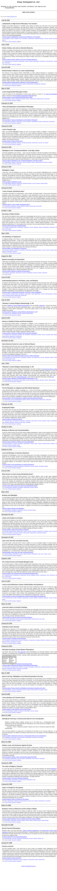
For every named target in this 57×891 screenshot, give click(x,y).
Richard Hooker (42, 62)
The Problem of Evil (19, 337)
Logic (43, 143)
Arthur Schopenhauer (8, 839)
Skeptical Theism (12, 337)
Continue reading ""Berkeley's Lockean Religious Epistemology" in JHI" (20, 379)
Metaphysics (23, 99)
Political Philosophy (36, 62)
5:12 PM (9, 124)
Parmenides (35, 839)
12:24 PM (9, 512)
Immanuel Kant (26, 228)
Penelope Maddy (9, 669)
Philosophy (4, 41)
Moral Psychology (9, 533)
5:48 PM (9, 535)
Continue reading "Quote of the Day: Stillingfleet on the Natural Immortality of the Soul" (23, 689)
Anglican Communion (8, 444)
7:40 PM (9, 316)
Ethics (20, 39)
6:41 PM (9, 468)
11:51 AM (9, 254)
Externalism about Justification (26, 143)
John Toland (37, 381)
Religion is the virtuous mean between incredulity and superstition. (23, 7)
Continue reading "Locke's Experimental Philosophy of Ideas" (17, 98)
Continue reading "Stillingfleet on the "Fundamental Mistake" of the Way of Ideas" (22, 161)
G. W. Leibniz (15, 444)
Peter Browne (35, 273)
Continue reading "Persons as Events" (11, 859)
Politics (3, 423)
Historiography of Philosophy (39, 39)
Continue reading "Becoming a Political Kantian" (14, 226)
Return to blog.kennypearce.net (28, 867)
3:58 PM (9, 692)
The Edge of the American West (24, 665)
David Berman (15, 488)
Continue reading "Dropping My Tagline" (12, 420)
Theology (24, 423)
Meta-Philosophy (18, 99)
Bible (11, 358)
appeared (41, 306)
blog (19, 653)
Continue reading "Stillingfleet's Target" (12, 183)
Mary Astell (50, 39)
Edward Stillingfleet (14, 143)
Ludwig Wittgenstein (29, 273)
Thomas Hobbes (7, 63)
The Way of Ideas (47, 99)
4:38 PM (9, 275)
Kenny (6, 42)
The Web (20, 423)
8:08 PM (9, 101)
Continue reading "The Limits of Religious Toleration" (15, 779)
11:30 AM (9, 644)
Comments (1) (14, 382)
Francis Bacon (16, 251)
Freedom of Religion (8, 780)
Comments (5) (14, 447)
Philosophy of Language (10, 296)
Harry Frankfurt (34, 532)
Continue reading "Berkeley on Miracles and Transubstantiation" (18, 443)
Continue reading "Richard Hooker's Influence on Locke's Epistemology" (20, 83)
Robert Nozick (12, 423)
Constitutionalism (7, 738)
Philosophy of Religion (44, 184)
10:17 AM (9, 382)
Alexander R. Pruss (8, 335)
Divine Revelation (14, 335)
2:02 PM (9, 621)
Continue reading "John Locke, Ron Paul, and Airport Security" (17, 553)
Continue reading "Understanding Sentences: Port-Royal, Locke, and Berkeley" (22, 293)
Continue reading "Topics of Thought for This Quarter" (15, 800)
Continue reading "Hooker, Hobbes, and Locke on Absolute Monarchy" (19, 60)
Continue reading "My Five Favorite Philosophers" (14, 838)
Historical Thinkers (31, 39)
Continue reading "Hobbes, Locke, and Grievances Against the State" (19, 758)
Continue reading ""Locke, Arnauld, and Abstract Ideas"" (16, 205)
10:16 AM (9, 402)
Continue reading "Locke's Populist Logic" (12, 142)
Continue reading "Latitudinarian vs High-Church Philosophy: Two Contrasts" (21, 38)
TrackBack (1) (19, 254)
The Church (16, 423)
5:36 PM (9, 145)
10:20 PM (9, 556)
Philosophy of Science (39, 99)
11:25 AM (9, 231)
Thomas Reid (50, 163)
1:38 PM (9, 42)
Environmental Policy (16, 421)
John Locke (46, 39)
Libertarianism (36, 228)
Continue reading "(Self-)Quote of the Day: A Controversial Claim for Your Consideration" (24, 737)
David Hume (7, 251)
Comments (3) (14, 671)
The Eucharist (14, 446)
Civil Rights (7, 228)
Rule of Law (37, 759)
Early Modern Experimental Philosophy (24, 96)
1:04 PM (9, 65)
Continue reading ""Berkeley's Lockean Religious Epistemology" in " (20, 313)
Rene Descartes (44, 273)
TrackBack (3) (19, 862)
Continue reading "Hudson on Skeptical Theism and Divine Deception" (19, 334)
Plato (43, 839)
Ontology (27, 821)
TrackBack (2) (19, 579)
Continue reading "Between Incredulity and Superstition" (16, 272)
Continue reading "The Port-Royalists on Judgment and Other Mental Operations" (22, 399)
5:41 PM (9, 803)
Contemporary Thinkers (8, 62)
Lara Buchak (48, 335)
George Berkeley (24, 39)
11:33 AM (9, 579)
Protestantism (7, 423)
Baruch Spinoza (7, 358)
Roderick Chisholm (33, 533)
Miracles (52, 335)
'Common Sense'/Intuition (9, 467)
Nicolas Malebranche (34, 122)
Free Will (25, 532)
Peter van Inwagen (16, 533)
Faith (10, 314)
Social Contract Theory (49, 62)
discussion (23, 653)
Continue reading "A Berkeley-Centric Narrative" (14, 639)
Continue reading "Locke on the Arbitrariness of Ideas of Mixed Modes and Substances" (24, 597)
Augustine (6, 532)
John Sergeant (32, 381)
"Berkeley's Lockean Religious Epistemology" (18, 306)
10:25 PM (9, 338)
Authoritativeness (7, 39)
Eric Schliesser (15, 62)
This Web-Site (28, 423)
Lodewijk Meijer (47, 358)
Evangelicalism (22, 421)
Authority (12, 39)
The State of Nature (8, 577)
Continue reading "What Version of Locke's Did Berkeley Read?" (20, 486)
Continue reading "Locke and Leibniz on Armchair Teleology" (17, 618)
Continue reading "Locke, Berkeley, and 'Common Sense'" (16, 710)
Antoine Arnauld (7, 122)
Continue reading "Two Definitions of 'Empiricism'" (14, 249)
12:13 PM (9, 782)
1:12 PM (9, 671)
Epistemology (17, 39)
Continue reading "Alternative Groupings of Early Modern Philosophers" (20, 666)
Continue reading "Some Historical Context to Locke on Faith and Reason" (20, 356)
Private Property (52, 228)
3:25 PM (9, 208)
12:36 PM (9, 447)
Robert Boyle (4, 252)
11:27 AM (9, 862)
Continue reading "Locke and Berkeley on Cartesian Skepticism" (18, 465)
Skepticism (46, 467)
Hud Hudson (39, 335)
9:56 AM (9, 361)
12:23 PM (9, 761)
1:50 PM (9, 86)
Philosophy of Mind (33, 99)
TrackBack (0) (19, 42)
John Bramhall (46, 532)
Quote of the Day (41, 690)
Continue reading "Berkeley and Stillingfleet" (13, 509)
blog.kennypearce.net (28, 2)
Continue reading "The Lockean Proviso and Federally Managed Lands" (20, 574)
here (53, 378)
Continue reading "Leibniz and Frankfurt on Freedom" (15, 530)
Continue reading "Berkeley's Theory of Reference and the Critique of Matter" (21, 820)
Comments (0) (14, 42)
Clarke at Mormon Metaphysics (31, 831)
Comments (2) (14, 298)
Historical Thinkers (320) (12, 17)
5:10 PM (9, 713)
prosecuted (53, 769)
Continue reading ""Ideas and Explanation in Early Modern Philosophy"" (20, 121)
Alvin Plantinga (7, 641)
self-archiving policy (22, 378)
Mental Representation (18, 400)
